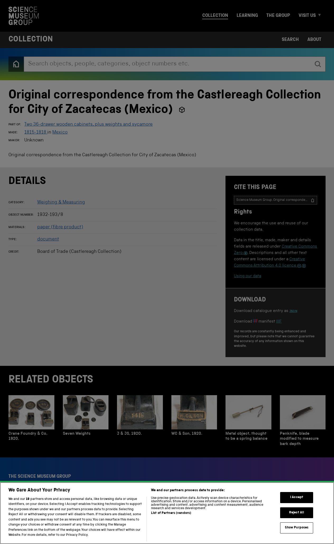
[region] (167, 513)
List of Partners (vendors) (171, 513)
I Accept (296, 497)
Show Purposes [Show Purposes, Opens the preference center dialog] (297, 527)
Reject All (296, 512)
